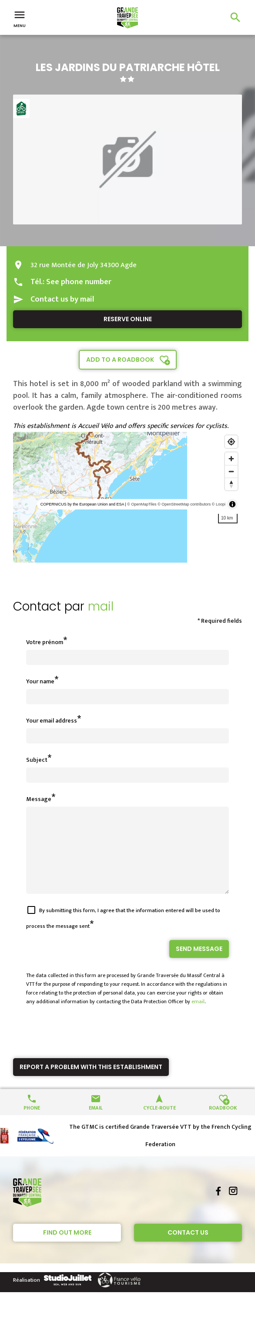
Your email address (51, 721)
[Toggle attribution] (232, 504)
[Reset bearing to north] (231, 484)
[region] (127, 497)
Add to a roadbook (120, 359)
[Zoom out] (231, 471)
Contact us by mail (62, 299)
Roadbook (223, 1123)
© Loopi (218, 504)
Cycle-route (159, 1123)
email (198, 1017)
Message (38, 799)
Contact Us (188, 1248)
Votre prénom (44, 642)
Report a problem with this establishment (91, 1082)
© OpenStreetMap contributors (184, 504)
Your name (40, 681)
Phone (31, 1123)
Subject (36, 760)
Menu (19, 18)
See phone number (78, 282)
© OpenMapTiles (141, 504)
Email (96, 1123)
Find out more (67, 1248)
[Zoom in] (231, 458)
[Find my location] (231, 441)
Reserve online (128, 319)
